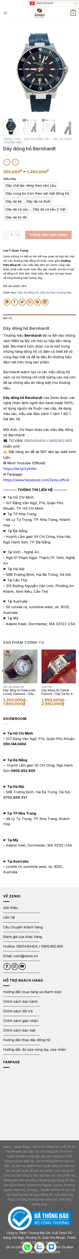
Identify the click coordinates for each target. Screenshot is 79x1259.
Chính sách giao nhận (20, 1021)
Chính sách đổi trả (18, 1011)
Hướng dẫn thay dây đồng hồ (26, 1040)
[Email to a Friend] (29, 302)
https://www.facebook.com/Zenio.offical (36, 480)
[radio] (30, 185)
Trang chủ (11, 139)
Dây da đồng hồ (36, 139)
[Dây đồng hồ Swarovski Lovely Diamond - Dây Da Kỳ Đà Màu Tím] (20, 667)
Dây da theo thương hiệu (55, 292)
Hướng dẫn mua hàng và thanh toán (32, 992)
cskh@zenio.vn (25, 956)
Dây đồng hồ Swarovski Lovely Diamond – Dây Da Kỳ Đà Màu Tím (19, 692)
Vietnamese (42, 3)
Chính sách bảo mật (19, 1030)
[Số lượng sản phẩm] (11, 235)
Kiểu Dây (10, 179)
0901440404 (35, 441)
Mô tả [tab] (7, 318)
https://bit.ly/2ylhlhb (19, 469)
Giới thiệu (11, 908)
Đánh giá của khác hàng (22, 937)
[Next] (76, 679)
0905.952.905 (60, 441)
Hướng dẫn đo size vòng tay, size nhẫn (34, 1049)
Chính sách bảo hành (20, 1001)
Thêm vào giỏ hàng (48, 235)
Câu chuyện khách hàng (23, 927)
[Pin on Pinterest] (37, 302)
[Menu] (5, 13)
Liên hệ (9, 917)
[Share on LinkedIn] (45, 302)
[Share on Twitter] (22, 302)
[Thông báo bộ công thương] (39, 1218)
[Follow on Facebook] (7, 966)
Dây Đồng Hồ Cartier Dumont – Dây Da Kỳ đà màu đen (58, 692)
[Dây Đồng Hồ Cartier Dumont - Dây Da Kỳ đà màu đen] (59, 667)
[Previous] (3, 679)
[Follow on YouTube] (22, 966)
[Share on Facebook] (14, 302)
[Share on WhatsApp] (7, 302)
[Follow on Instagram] (14, 966)
